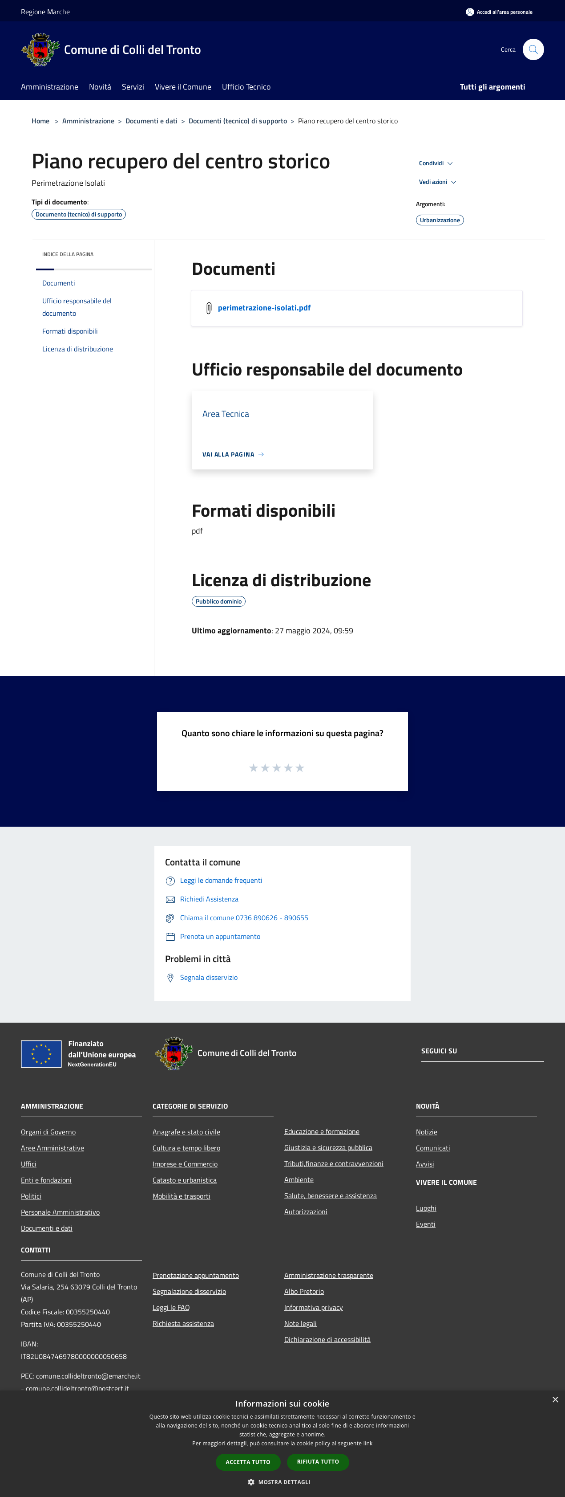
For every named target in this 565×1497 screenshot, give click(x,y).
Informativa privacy (313, 1307)
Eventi (426, 1224)
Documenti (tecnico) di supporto (238, 120)
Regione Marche (45, 11)
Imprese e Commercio (185, 1163)
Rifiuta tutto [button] (318, 1461)
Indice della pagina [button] (67, 254)
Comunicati (433, 1147)
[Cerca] (533, 49)
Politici (31, 1196)
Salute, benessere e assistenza (330, 1195)
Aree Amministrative (52, 1147)
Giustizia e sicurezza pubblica (328, 1147)
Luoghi (426, 1208)
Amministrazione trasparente (328, 1275)
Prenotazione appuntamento (196, 1275)
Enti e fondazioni (46, 1180)
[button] (282, 1481)
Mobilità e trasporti (181, 1196)
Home (40, 120)
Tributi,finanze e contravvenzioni (333, 1163)
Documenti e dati (151, 120)
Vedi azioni (439, 182)
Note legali (300, 1323)
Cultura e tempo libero (186, 1147)
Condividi (437, 163)
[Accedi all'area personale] (499, 11)
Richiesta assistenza (183, 1323)
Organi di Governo (48, 1131)
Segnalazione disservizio (189, 1291)
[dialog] (282, 1444)
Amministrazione (88, 120)
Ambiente (299, 1179)
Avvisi (425, 1163)
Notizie (426, 1131)
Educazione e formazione (321, 1131)
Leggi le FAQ (171, 1307)
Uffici (28, 1163)
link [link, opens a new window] (368, 1443)
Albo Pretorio (304, 1291)
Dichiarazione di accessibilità (327, 1339)
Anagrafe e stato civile (186, 1131)
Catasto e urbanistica (185, 1180)
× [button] (555, 1400)
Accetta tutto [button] (248, 1462)
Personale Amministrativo (60, 1212)
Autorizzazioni (305, 1211)
